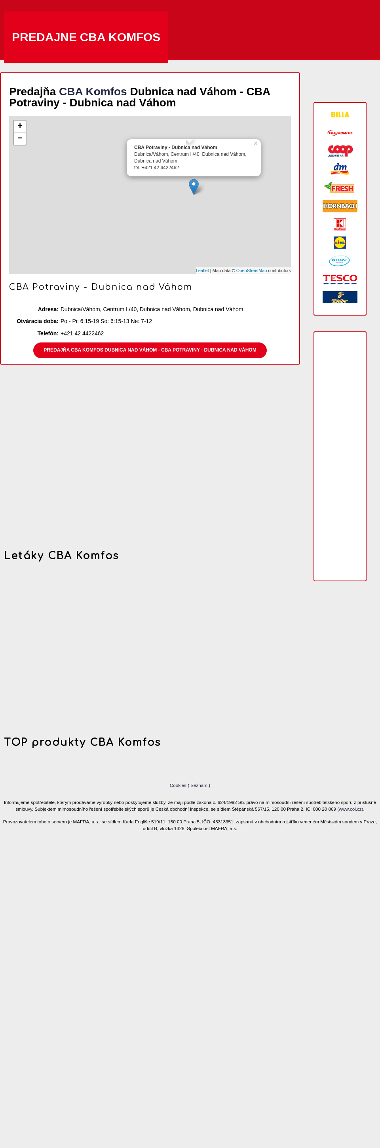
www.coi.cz (350, 808)
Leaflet (202, 270)
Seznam (199, 785)
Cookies (179, 785)
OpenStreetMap (251, 270)
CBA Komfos (93, 91)
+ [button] (20, 126)
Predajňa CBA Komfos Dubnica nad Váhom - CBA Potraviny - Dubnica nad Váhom (150, 350)
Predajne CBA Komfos (86, 36)
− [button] (20, 139)
